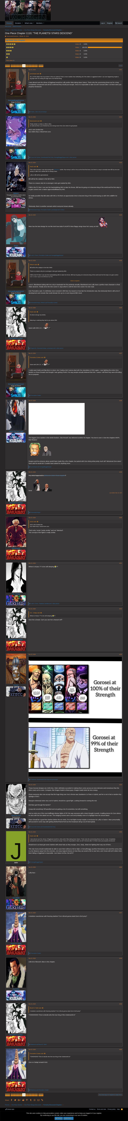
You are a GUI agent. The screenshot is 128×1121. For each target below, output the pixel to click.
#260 (120, 1049)
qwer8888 (16, 898)
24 (36, 65)
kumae (16, 685)
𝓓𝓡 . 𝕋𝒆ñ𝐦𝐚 (16, 594)
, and (38, 112)
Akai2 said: (33, 166)
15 (30, 65)
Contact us (92, 1109)
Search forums (17, 26)
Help (118, 1109)
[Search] (118, 23)
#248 (120, 400)
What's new (28, 23)
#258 (120, 958)
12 (20, 65)
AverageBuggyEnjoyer (16, 100)
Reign (16, 245)
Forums (9, 23)
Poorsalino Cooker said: (37, 357)
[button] (22, 23)
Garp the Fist (16, 815)
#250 (120, 517)
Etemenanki (16, 548)
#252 (120, 609)
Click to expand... (75, 281)
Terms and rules (101, 1109)
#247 (120, 353)
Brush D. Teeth (16, 943)
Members (39, 23)
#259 (120, 1004)
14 (27, 65)
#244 (120, 215)
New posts (8, 26)
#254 (120, 784)
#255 (120, 832)
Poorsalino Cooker (16, 338)
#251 (120, 563)
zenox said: (33, 521)
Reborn (16, 193)
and (41, 467)
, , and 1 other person (53, 157)
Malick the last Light (16, 431)
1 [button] (78, 47)
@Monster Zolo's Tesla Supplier (54, 475)
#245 (120, 260)
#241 (120, 69)
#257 (120, 913)
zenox (16, 147)
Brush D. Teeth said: (36, 1008)
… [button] (14, 65)
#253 (120, 654)
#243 (120, 162)
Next (40, 65)
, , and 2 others (47, 209)
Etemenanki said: (35, 121)
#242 (120, 117)
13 (23, 65)
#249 (120, 472)
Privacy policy (112, 1109)
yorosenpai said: (34, 73)
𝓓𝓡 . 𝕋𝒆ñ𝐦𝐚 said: (35, 613)
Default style (9, 1109)
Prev (7, 65)
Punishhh (16, 989)
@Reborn (57, 169)
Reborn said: (33, 264)
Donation (18, 23)
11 (17, 65)
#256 (120, 867)
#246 (120, 307)
